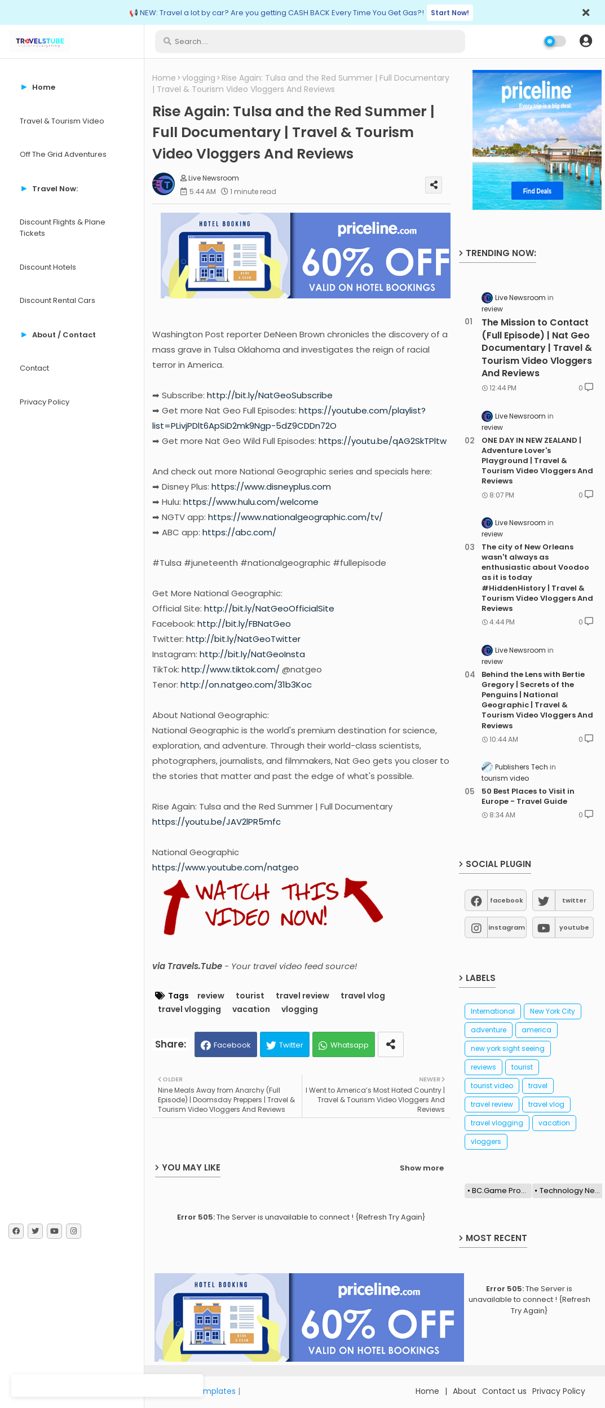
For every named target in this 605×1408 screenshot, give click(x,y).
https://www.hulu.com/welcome (251, 502)
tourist (250, 996)
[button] (586, 41)
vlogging (198, 78)
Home (164, 78)
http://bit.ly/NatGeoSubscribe (270, 395)
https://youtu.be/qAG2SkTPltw (383, 441)
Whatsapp (349, 1045)
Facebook (232, 1045)
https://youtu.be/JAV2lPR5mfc (216, 822)
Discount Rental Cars (57, 300)
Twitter (291, 1045)
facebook (506, 900)
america (536, 1030)
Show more (422, 1168)
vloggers (486, 1141)
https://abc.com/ (239, 532)
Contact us (504, 1391)
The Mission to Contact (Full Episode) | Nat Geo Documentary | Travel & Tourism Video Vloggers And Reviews (537, 348)
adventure (488, 1030)
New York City (552, 1011)
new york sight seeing (508, 1048)
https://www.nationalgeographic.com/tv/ (295, 517)
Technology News (571, 1190)
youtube (574, 927)
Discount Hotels (48, 267)
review (210, 996)
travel (537, 1085)
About (464, 1391)
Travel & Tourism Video (62, 121)
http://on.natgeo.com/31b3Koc (246, 684)
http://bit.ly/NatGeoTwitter (243, 639)
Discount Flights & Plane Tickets (62, 228)
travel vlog (363, 996)
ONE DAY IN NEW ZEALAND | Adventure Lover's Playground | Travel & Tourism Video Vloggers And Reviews (537, 461)
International (493, 1011)
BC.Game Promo (502, 1190)
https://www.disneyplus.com (271, 486)
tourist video (492, 1085)
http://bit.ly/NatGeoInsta (252, 654)
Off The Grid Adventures (63, 154)
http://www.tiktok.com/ (231, 669)
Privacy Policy (44, 402)
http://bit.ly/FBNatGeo (244, 624)
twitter (574, 900)
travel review (302, 996)
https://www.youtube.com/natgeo (225, 867)
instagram (506, 927)
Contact (34, 368)
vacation (251, 1009)
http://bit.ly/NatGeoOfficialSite (269, 608)
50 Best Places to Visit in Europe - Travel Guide (528, 796)
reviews (483, 1067)
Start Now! (450, 12)
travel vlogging (189, 1009)
